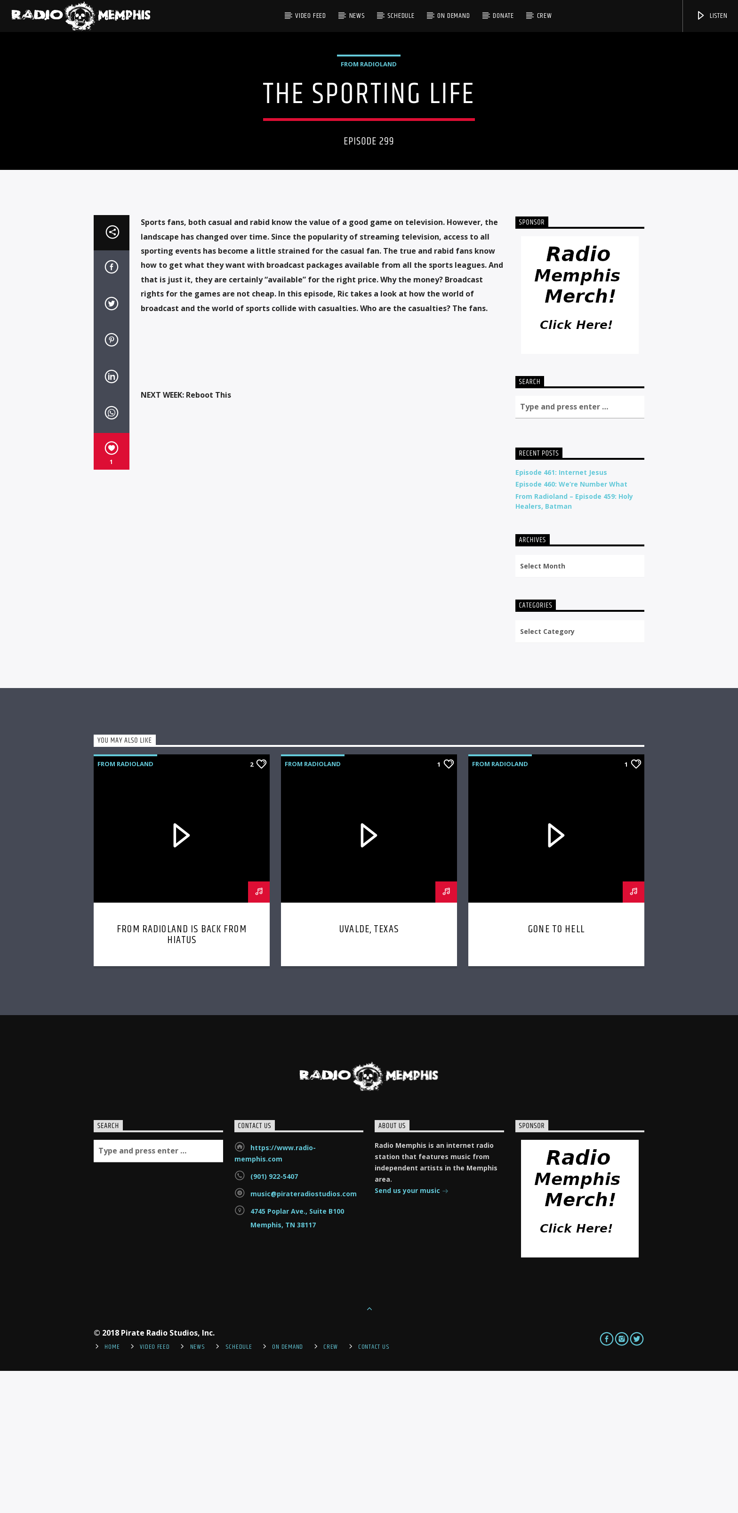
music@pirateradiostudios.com (303, 1335)
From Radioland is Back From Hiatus (182, 1077)
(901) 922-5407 (274, 1318)
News (357, 16)
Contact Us (373, 1489)
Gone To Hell (556, 1071)
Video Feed (310, 16)
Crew (544, 16)
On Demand (453, 16)
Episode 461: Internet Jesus (561, 614)
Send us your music (412, 1333)
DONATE (503, 16)
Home (112, 1489)
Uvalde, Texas (369, 1071)
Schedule (400, 16)
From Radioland (369, 135)
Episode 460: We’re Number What (571, 626)
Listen (712, 16)
